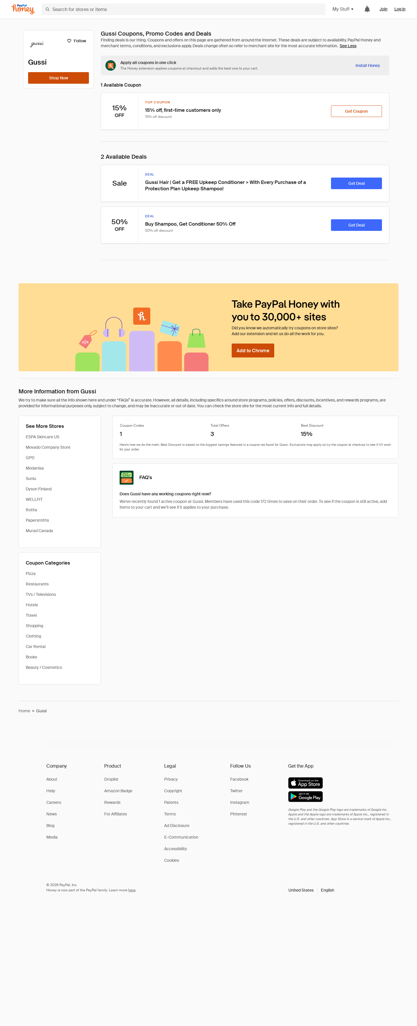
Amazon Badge (118, 790)
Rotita (31, 509)
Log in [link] (399, 9)
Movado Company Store (48, 447)
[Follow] (76, 41)
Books (31, 657)
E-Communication (181, 837)
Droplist (111, 779)
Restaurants (37, 584)
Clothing (33, 636)
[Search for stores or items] (183, 9)
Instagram (239, 802)
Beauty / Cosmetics (44, 667)
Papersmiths (37, 520)
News (51, 814)
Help (50, 790)
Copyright (173, 790)
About (51, 779)
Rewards (112, 802)
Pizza (31, 573)
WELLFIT (34, 499)
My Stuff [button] (343, 9)
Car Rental (35, 646)
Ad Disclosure (176, 825)
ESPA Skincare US (42, 436)
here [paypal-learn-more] (132, 890)
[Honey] (23, 9)
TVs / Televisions (41, 594)
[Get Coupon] (356, 111)
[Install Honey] (368, 65)
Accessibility (175, 848)
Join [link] (383, 9)
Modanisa (35, 468)
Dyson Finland (39, 489)
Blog (50, 825)
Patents (171, 802)
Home (24, 710)
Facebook (239, 779)
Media (52, 837)
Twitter (236, 790)
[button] (311, 890)
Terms (170, 814)
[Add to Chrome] (253, 350)
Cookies (171, 860)
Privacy (171, 779)
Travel (31, 615)
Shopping (34, 625)
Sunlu (31, 478)
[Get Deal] (356, 183)
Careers (53, 802)
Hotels (32, 604)
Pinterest (238, 814)
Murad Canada (39, 530)
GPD (30, 457)
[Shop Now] (58, 78)
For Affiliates (115, 814)
